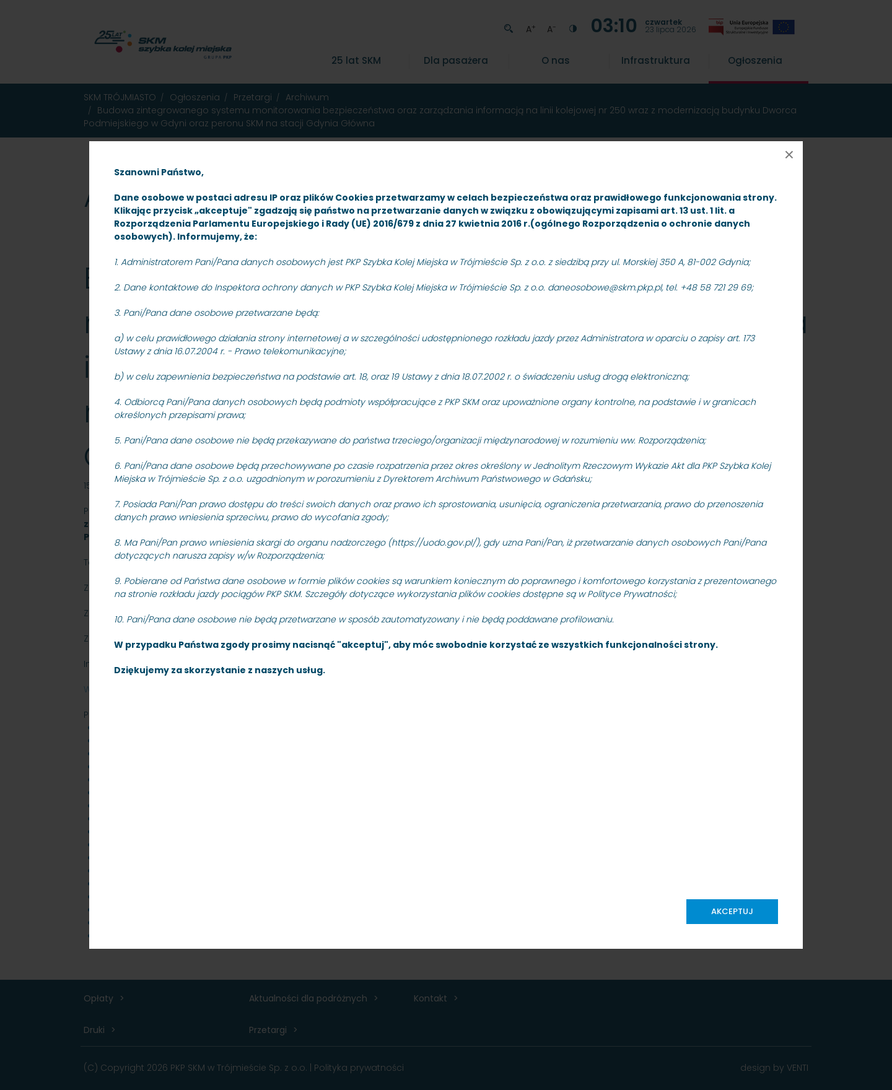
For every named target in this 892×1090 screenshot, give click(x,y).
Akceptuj (732, 911)
